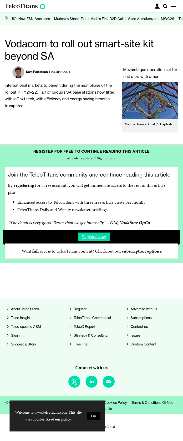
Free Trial (81, 344)
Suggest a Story (23, 344)
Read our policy (58, 419)
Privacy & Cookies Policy (108, 402)
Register (43, 151)
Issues (135, 335)
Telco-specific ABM (26, 326)
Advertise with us (144, 309)
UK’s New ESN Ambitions (30, 19)
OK (93, 416)
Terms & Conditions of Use (152, 402)
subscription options (141, 251)
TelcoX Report (84, 326)
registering (24, 185)
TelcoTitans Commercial (92, 318)
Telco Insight (20, 318)
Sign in (16, 335)
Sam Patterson (37, 72)
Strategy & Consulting (90, 335)
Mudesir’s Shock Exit (70, 19)
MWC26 (167, 19)
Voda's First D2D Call (107, 19)
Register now (94, 236)
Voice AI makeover (142, 19)
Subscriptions (141, 318)
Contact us (139, 326)
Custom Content (143, 344)
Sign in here (106, 158)
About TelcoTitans (25, 309)
